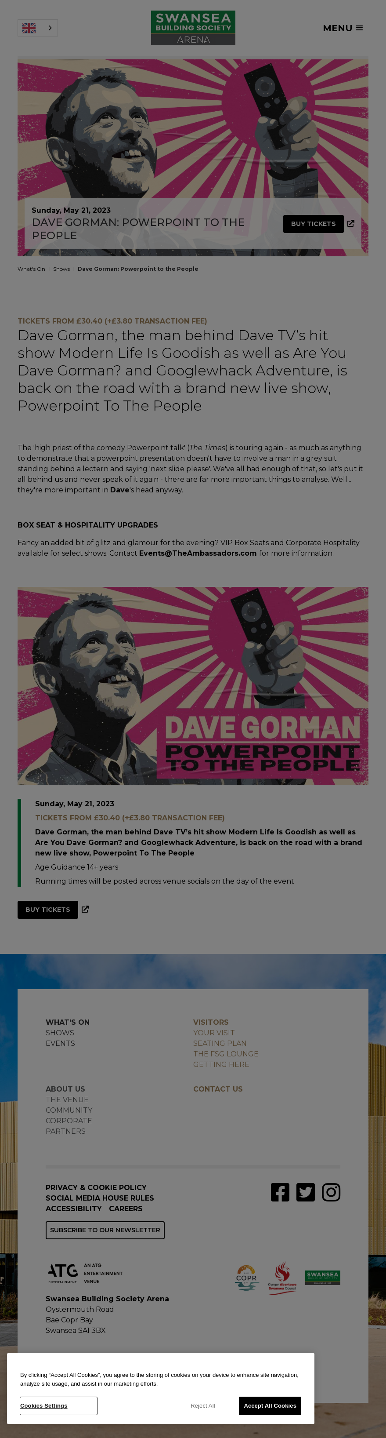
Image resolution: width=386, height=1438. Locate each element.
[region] (160, 1388)
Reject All (203, 1405)
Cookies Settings (44, 1405)
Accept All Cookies (270, 1405)
